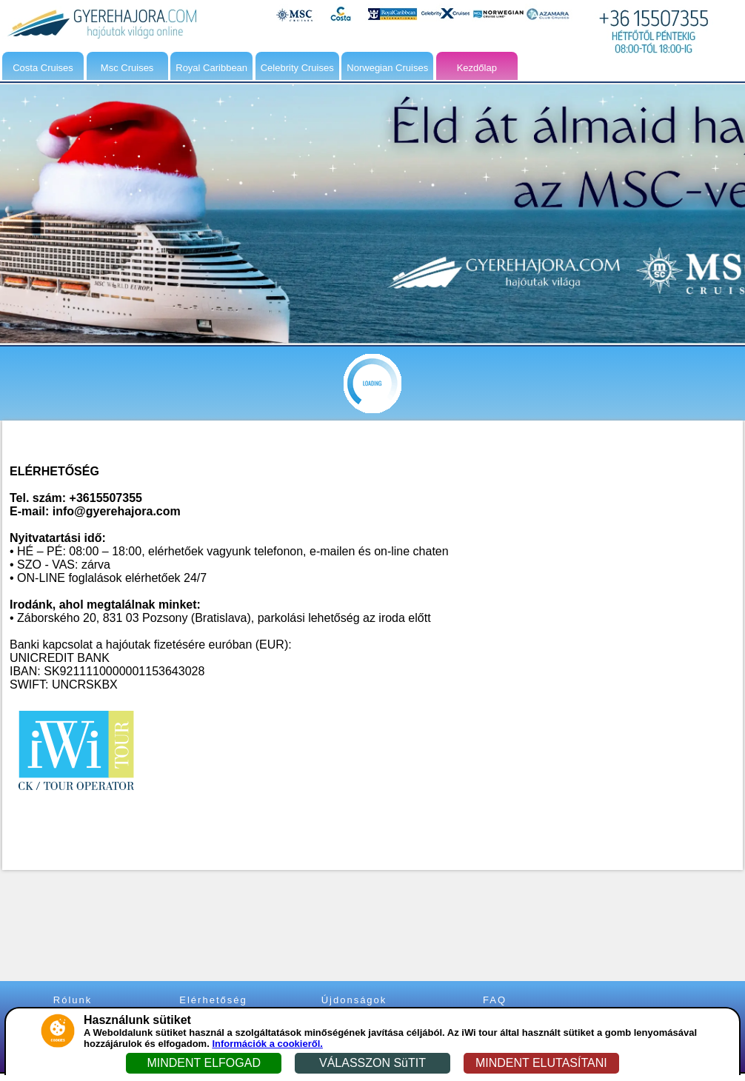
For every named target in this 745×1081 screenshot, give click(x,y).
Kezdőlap (477, 67)
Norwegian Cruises (387, 67)
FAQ (495, 999)
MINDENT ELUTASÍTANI (541, 1063)
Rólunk (72, 999)
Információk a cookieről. (267, 1043)
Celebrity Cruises (297, 67)
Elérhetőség (213, 999)
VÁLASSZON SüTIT (372, 1063)
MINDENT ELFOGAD (204, 1063)
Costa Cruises (43, 67)
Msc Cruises (127, 67)
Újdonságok (354, 999)
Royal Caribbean (211, 67)
